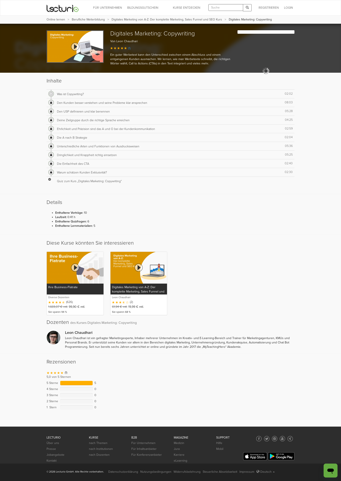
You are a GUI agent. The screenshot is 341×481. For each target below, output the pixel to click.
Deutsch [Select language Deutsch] (265, 472)
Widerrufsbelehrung (187, 472)
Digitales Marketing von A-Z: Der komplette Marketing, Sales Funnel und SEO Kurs (167, 19)
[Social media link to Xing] (290, 438)
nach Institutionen (101, 449)
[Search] (247, 7)
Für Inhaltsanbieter (144, 449)
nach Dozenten (99, 455)
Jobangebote (55, 455)
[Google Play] (281, 456)
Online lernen (56, 19)
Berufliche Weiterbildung (88, 19)
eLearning (180, 460)
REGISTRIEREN (269, 8)
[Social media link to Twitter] (266, 438)
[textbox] (225, 7)
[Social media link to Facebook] (259, 438)
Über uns (53, 443)
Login (288, 8)
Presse (51, 449)
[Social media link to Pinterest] (274, 438)
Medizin (179, 443)
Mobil (219, 449)
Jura (177, 449)
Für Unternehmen (143, 443)
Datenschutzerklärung (123, 472)
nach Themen (98, 443)
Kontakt (52, 460)
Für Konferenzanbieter (146, 455)
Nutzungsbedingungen (155, 472)
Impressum (246, 472)
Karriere (179, 455)
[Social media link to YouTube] (282, 438)
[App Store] (255, 456)
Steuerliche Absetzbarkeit (220, 472)
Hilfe (219, 443)
